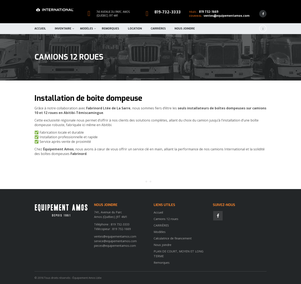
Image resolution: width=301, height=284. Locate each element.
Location (135, 28)
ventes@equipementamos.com (227, 16)
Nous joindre (185, 28)
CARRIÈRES (158, 28)
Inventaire (63, 28)
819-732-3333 (167, 12)
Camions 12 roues (166, 219)
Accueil (40, 28)
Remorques (110, 28)
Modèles (86, 28)
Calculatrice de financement (173, 238)
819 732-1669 (208, 12)
